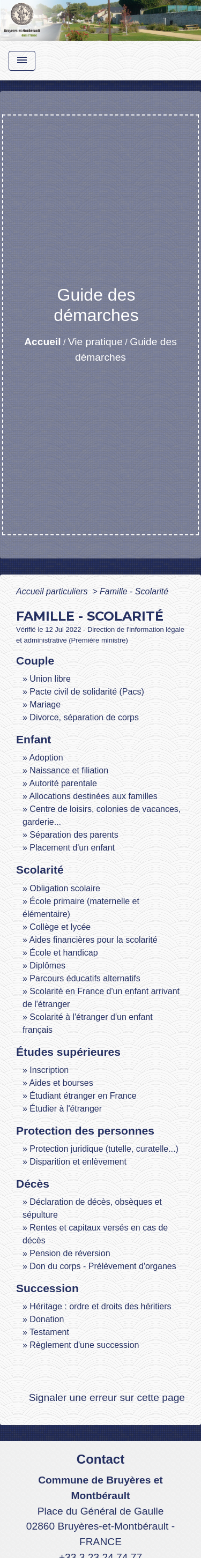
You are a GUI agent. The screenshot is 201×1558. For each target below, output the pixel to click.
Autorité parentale (62, 783)
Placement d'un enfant (72, 847)
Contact (100, 1459)
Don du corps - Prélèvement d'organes (102, 1266)
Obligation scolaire (64, 888)
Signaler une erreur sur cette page (107, 1397)
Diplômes (47, 965)
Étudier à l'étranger (65, 1108)
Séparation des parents (73, 834)
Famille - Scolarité (134, 591)
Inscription (49, 1070)
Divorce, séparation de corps (84, 717)
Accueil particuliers (53, 591)
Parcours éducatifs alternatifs (84, 978)
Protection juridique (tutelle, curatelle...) (103, 1148)
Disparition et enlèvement (77, 1161)
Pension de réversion (69, 1253)
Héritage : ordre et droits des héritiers (100, 1306)
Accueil (42, 341)
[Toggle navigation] (22, 61)
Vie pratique (95, 341)
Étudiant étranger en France (82, 1095)
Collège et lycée (60, 926)
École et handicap (63, 952)
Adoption (46, 757)
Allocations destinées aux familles (93, 796)
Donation (46, 1319)
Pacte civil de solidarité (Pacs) (86, 691)
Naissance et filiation (68, 770)
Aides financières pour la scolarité (93, 939)
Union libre (49, 678)
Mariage (45, 704)
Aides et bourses (61, 1082)
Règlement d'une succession (84, 1345)
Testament (49, 1332)
